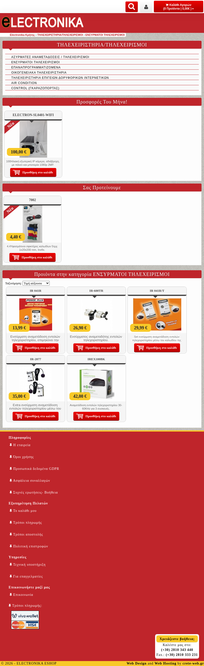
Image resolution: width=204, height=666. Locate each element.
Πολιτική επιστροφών (29, 546)
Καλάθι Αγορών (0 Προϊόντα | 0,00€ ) (178, 6)
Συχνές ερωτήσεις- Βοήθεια (34, 492)
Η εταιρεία (20, 445)
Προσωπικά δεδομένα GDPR (34, 469)
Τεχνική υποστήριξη (28, 564)
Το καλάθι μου (23, 511)
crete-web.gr (193, 663)
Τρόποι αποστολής (26, 534)
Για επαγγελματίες (26, 576)
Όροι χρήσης (22, 457)
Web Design (136, 663)
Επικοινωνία (21, 595)
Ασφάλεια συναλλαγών (30, 480)
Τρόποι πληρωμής (26, 522)
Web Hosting (165, 663)
